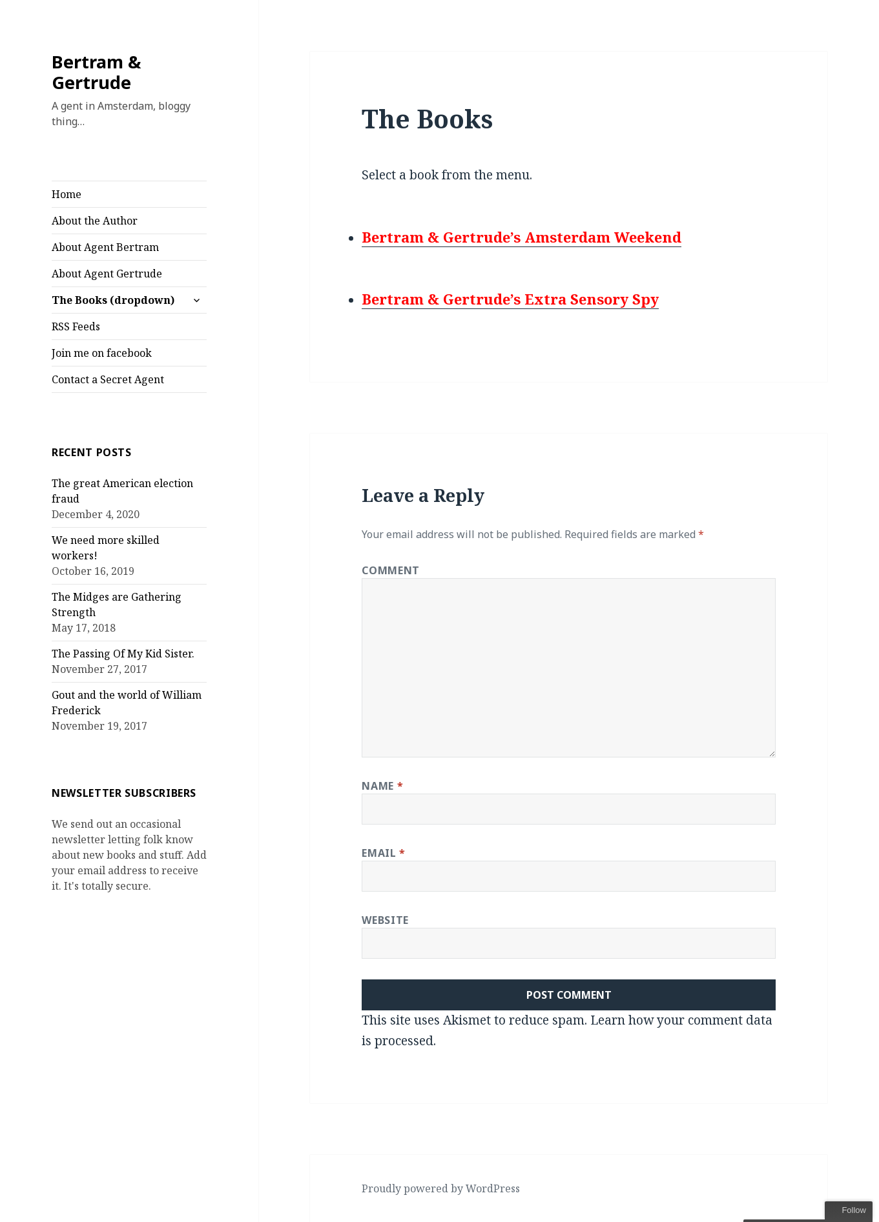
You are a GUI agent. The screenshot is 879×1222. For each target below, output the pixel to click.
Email (383, 853)
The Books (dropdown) (113, 300)
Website (385, 920)
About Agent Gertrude (107, 273)
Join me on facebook (102, 353)
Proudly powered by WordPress (441, 1188)
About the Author (95, 221)
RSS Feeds (76, 326)
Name (382, 786)
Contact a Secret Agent (108, 379)
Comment (390, 570)
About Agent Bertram (105, 247)
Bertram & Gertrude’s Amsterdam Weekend (521, 236)
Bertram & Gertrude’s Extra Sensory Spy (510, 298)
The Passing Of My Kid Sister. (123, 653)
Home (66, 194)
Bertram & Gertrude (96, 72)
